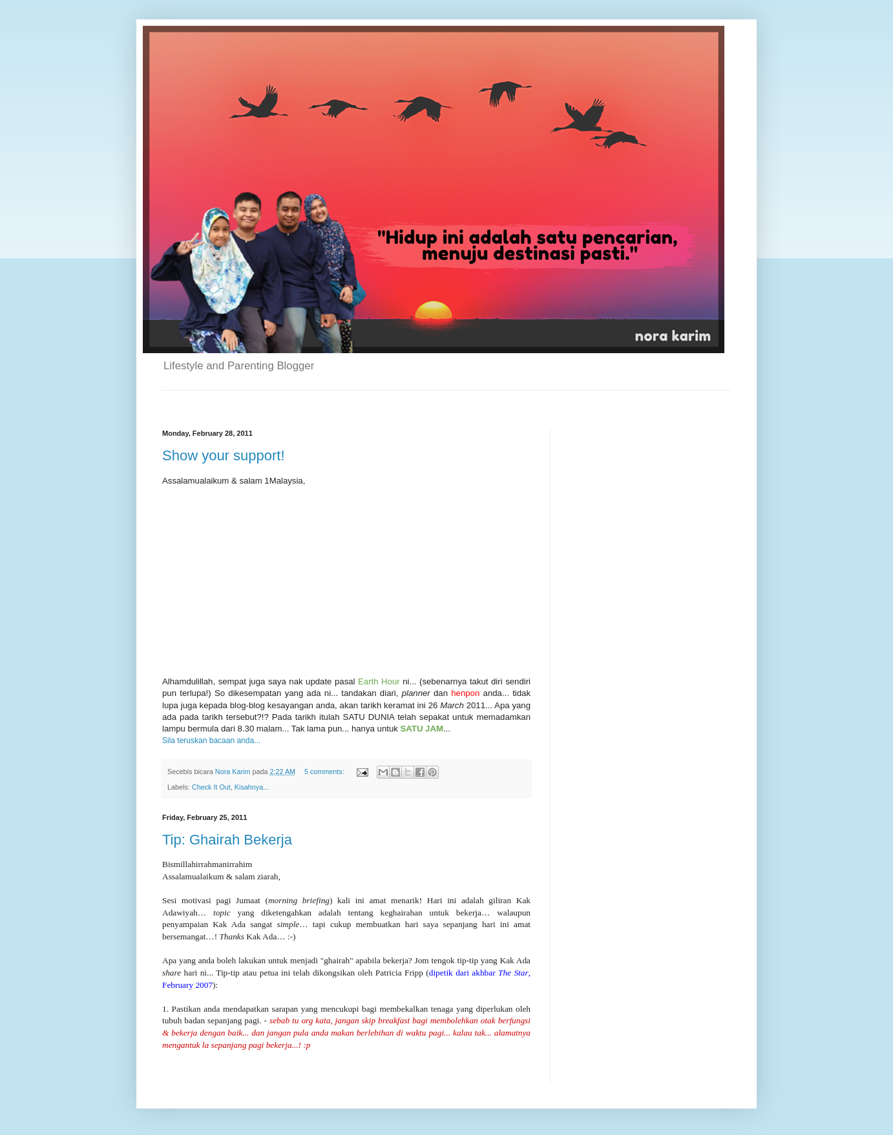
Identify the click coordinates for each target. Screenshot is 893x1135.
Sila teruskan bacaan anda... (211, 740)
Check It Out (211, 787)
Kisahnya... (252, 787)
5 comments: (325, 771)
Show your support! (223, 455)
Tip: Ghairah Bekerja (227, 840)
